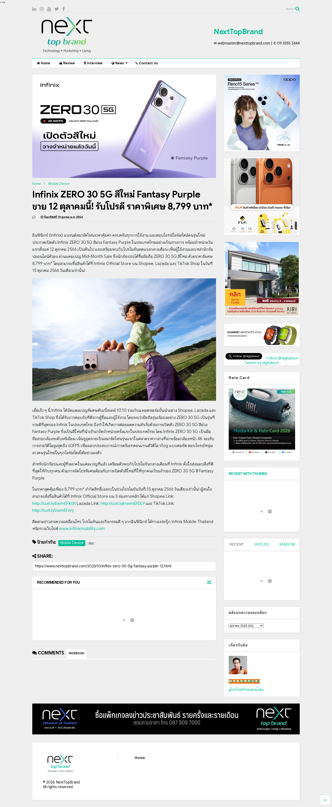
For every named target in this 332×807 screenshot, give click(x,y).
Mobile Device (58, 184)
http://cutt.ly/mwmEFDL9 (123, 503)
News (119, 63)
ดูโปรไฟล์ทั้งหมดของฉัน (246, 689)
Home (43, 63)
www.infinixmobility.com (82, 528)
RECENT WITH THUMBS (248, 473)
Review (67, 63)
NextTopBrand (238, 31)
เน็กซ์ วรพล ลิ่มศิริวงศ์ (244, 681)
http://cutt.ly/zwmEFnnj (53, 510)
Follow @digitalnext (282, 358)
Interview (93, 63)
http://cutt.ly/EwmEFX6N (54, 503)
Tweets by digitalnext (262, 363)
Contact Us (147, 63)
